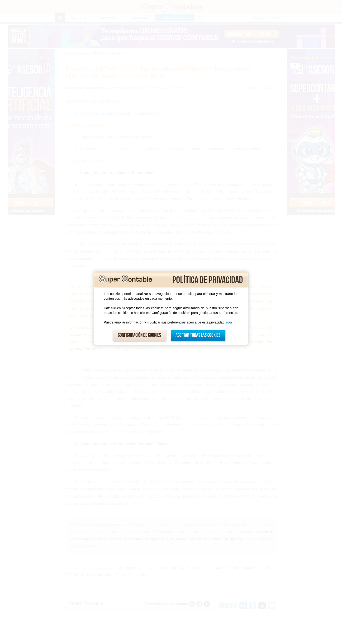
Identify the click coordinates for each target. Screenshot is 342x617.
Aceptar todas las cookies (198, 335)
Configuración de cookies (139, 335)
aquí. (229, 322)
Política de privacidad (207, 280)
